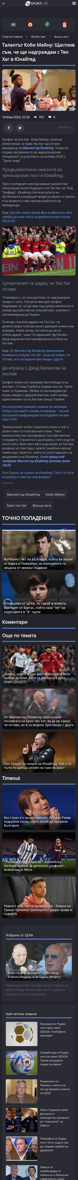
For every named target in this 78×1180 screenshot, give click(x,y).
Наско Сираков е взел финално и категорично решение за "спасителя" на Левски (54, 1117)
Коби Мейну (55, 494)
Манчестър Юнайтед (38, 148)
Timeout (11, 778)
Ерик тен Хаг (17, 505)
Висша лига (42, 505)
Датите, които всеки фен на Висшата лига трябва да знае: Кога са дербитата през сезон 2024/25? (37, 217)
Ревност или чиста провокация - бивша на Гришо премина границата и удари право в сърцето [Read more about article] (38, 910)
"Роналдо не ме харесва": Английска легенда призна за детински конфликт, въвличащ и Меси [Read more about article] (34, 866)
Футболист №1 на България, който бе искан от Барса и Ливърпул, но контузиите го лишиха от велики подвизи (38, 563)
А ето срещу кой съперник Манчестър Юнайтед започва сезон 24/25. (36, 461)
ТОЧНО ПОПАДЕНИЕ (27, 518)
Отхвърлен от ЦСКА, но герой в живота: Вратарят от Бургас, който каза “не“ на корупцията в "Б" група (35, 607)
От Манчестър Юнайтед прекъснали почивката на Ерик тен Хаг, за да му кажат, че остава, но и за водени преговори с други (36, 355)
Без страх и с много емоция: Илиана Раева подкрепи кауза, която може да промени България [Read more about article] (37, 821)
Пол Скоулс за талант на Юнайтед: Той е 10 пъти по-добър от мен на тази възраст (37, 765)
